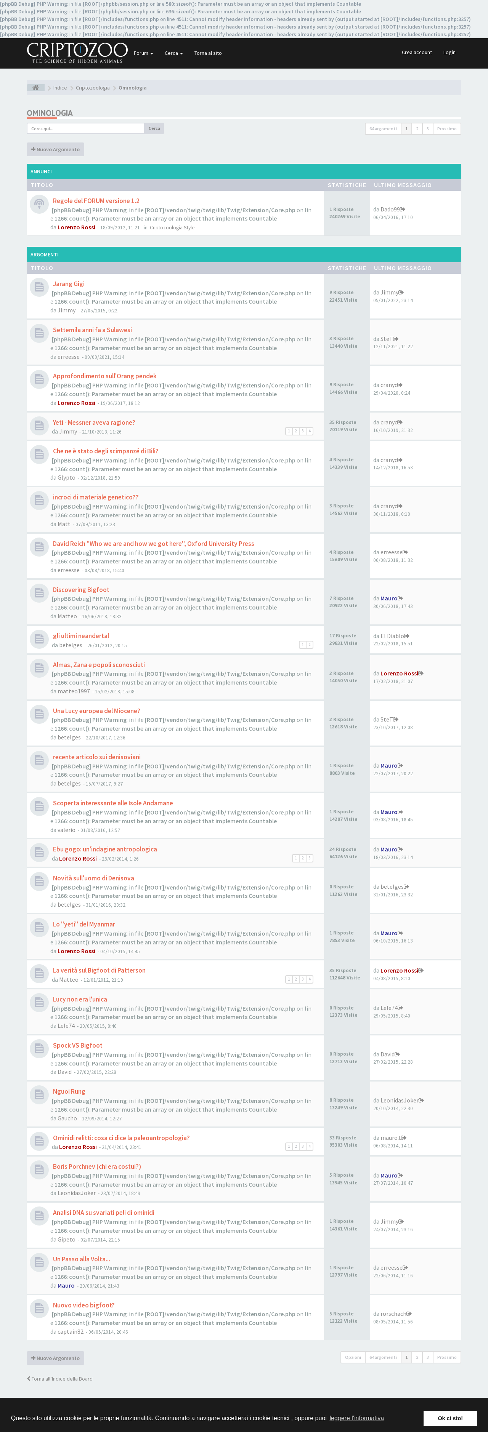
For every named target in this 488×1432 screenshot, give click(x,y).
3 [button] (428, 128)
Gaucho (67, 1118)
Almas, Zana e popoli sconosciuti (98, 665)
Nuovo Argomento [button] (55, 149)
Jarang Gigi (68, 284)
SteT (386, 338)
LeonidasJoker (399, 1100)
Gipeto (66, 1239)
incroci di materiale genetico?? (95, 497)
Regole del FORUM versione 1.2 (96, 201)
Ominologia (50, 113)
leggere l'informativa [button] (356, 1418)
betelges (70, 645)
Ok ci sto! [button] (450, 1418)
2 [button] (417, 128)
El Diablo (392, 636)
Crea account (417, 52)
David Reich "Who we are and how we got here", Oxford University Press (153, 543)
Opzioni (353, 1357)
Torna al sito (208, 53)
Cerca (174, 53)
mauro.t (390, 1137)
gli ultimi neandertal (80, 636)
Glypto (66, 477)
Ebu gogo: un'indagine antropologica (104, 849)
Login (449, 52)
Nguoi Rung (68, 1091)
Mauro (389, 598)
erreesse (69, 356)
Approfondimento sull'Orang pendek (104, 376)
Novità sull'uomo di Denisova (93, 878)
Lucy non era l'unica (79, 999)
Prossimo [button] (447, 128)
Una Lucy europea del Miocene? (96, 711)
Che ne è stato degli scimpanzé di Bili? (105, 451)
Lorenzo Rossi (76, 227)
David (65, 1071)
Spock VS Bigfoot (77, 1045)
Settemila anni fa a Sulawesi (92, 330)
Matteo (67, 616)
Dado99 (390, 209)
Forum (143, 53)
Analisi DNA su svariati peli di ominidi (103, 1212)
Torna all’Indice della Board (60, 1378)
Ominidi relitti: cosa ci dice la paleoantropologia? (121, 1138)
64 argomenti (383, 128)
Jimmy (66, 310)
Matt (64, 524)
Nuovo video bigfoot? (83, 1305)
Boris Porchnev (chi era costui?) (96, 1166)
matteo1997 (74, 691)
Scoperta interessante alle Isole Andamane (112, 803)
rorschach (393, 1313)
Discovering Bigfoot (80, 590)
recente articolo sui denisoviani (96, 757)
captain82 (70, 1331)
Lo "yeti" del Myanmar (83, 924)
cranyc (388, 385)
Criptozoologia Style (172, 227)
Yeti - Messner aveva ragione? (93, 422)
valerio (66, 830)
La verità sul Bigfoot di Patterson (99, 970)
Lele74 (66, 1025)
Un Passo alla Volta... (81, 1259)
